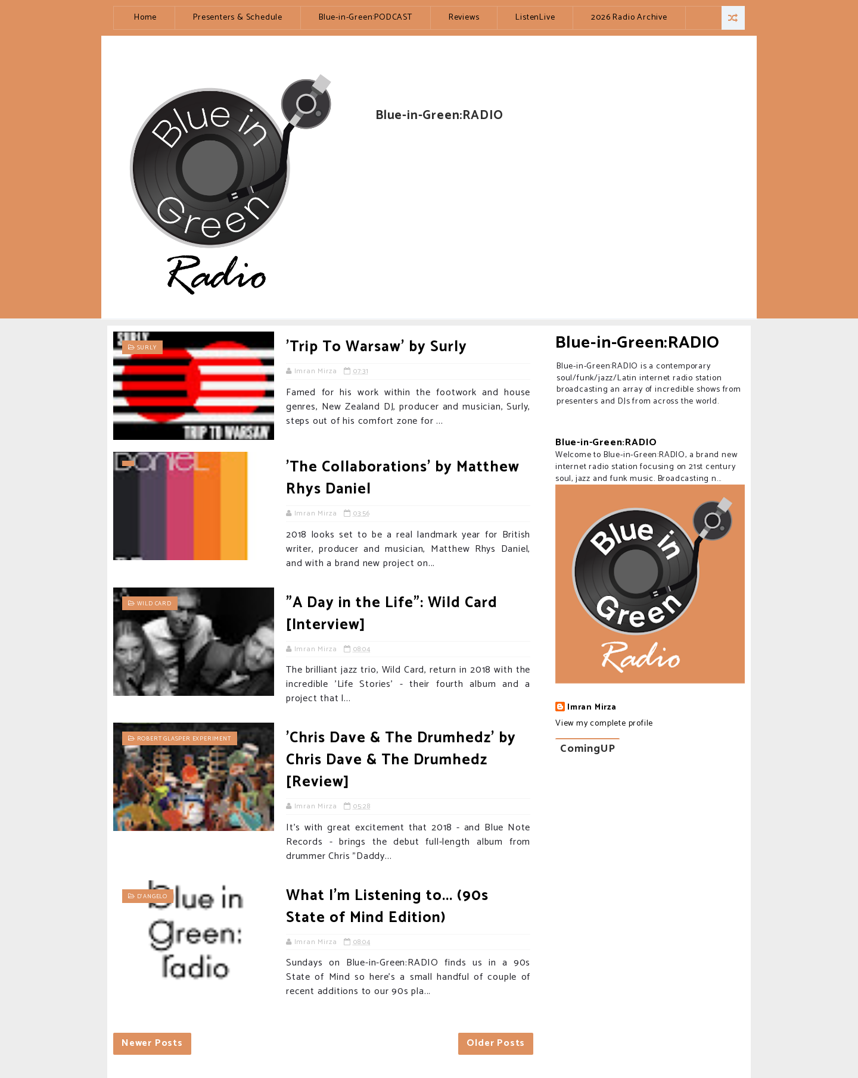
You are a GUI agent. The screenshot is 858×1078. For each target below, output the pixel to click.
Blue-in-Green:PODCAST (365, 17)
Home (145, 17)
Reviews (464, 17)
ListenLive (535, 17)
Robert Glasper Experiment (184, 738)
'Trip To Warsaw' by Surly (376, 347)
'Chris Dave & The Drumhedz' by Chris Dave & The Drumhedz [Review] (401, 760)
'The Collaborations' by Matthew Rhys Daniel (403, 478)
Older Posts (496, 1043)
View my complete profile (604, 723)
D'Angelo (152, 896)
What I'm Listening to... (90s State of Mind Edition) (387, 906)
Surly (147, 347)
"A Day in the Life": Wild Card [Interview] (392, 614)
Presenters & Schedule (237, 17)
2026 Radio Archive (629, 17)
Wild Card (154, 603)
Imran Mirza (592, 708)
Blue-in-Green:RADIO (637, 343)
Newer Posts (152, 1043)
